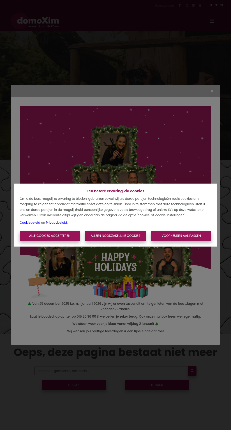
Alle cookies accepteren (49, 236)
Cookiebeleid (30, 222)
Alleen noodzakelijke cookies (115, 236)
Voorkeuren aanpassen (181, 236)
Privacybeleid (56, 222)
